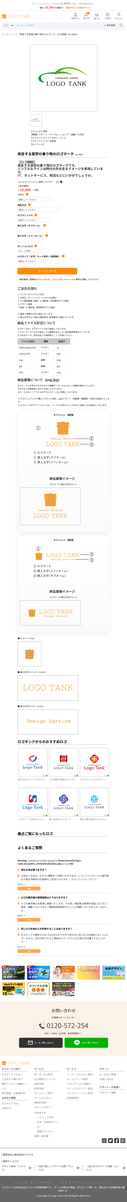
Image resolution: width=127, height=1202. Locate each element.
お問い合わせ (106, 1079)
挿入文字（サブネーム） (32, 225)
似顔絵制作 (73, 1097)
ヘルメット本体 (45, 1117)
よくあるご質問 (107, 1074)
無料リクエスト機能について (14, 1086)
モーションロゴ (27, 246)
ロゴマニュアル (27, 215)
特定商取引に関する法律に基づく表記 (93, 1182)
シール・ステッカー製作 (80, 1074)
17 (75, 815)
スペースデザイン (43, 1107)
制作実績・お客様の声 (13, 1093)
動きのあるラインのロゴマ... (32, 779)
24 (106, 815)
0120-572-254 (63, 1025)
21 (59, 181)
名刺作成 (39, 1083)
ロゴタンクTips (10, 1103)
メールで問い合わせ (41, 1043)
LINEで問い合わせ (86, 1043)
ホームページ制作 (43, 1093)
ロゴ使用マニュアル (44, 1079)
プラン (23, 194)
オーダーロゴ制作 (43, 1074)
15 (75, 775)
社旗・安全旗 (41, 1136)
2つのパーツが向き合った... (31, 819)
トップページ (8, 34)
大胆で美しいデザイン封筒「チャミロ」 (58, 1168)
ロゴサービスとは (11, 1074)
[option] (63, 77)
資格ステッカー (45, 1131)
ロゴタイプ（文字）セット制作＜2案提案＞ (41, 256)
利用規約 (62, 1182)
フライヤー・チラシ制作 (80, 1093)
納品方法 (24, 205)
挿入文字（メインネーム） (33, 236)
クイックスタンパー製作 (80, 1088)
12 (45, 815)
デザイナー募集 (107, 1092)
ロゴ (29, 919)
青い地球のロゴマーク (60, 819)
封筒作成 (39, 1088)
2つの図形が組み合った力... (62, 779)
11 (45, 775)
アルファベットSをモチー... (93, 779)
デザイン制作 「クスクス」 (16, 1168)
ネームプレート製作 (77, 1079)
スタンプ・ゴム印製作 (78, 1083)
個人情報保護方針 (43, 1182)
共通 (29, 888)
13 (106, 775)
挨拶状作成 (40, 1102)
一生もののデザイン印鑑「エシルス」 (105, 1168)
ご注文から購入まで (12, 1079)
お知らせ (6, 1108)
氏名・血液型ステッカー (47, 1124)
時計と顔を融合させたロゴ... (93, 819)
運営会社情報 (21, 1182)
